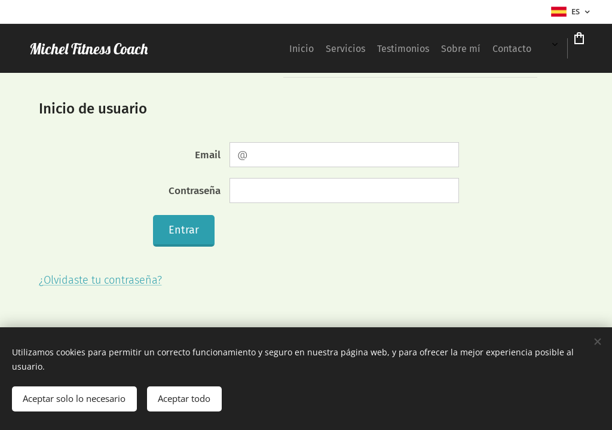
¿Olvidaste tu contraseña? (100, 280)
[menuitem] (244, 48)
